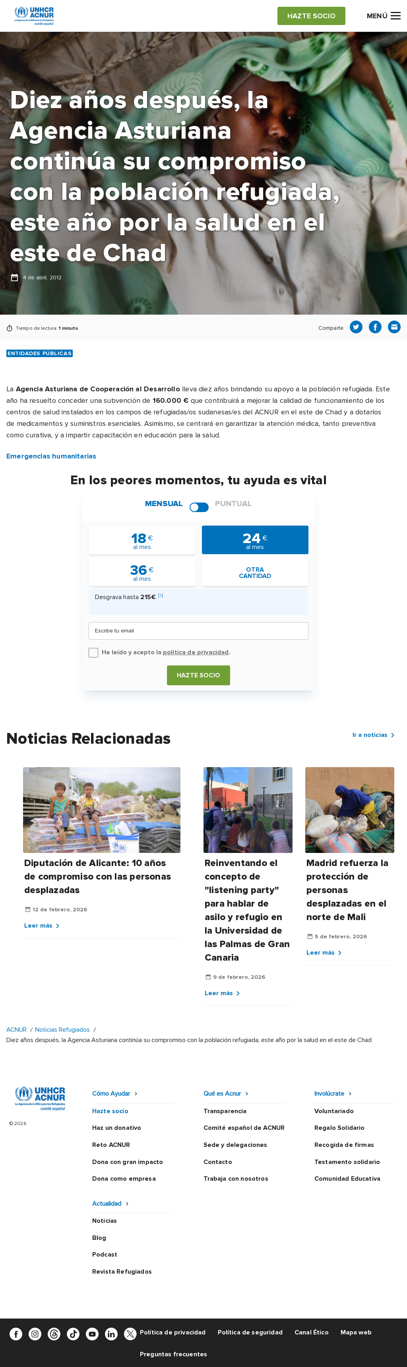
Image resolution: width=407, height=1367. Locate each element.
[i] (160, 595)
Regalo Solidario (339, 1128)
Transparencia (225, 1111)
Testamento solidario (347, 1162)
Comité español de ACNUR (244, 1128)
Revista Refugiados (122, 1272)
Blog (99, 1238)
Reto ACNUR (111, 1145)
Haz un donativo (116, 1128)
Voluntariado (334, 1111)
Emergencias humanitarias (51, 456)
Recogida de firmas (344, 1145)
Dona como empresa (124, 1179)
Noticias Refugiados (62, 1030)
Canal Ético (312, 1332)
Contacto (218, 1162)
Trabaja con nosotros (236, 1179)
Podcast (104, 1255)
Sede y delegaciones (235, 1145)
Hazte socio (198, 675)
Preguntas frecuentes (173, 1354)
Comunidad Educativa (347, 1179)
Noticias (104, 1221)
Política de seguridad (250, 1332)
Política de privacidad (173, 1332)
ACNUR (16, 1030)
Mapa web (356, 1332)
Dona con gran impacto (127, 1162)
